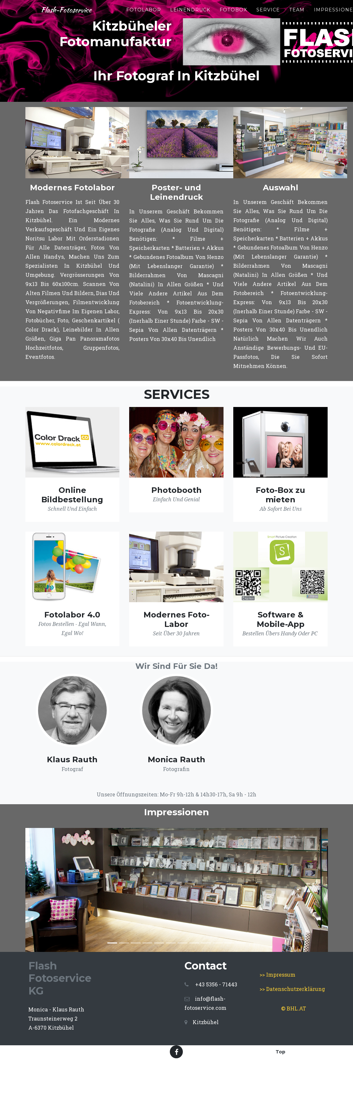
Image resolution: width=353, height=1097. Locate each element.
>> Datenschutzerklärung (292, 988)
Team (311, 10)
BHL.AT (296, 1008)
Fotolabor (158, 10)
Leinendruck (204, 10)
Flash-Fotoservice (73, 10)
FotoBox (247, 10)
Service (282, 10)
